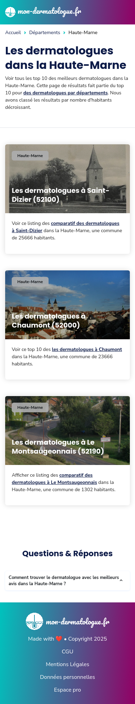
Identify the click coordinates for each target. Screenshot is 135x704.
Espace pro (67, 690)
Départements (44, 32)
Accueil (13, 32)
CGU (67, 651)
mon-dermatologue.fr (43, 10)
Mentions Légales (67, 664)
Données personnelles (67, 677)
